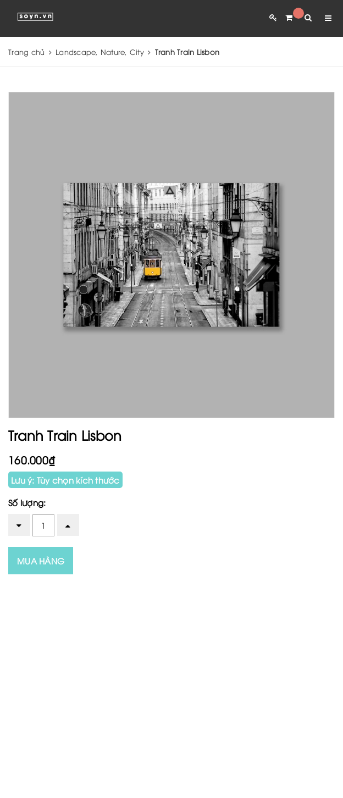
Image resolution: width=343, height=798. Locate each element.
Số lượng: (27, 502)
